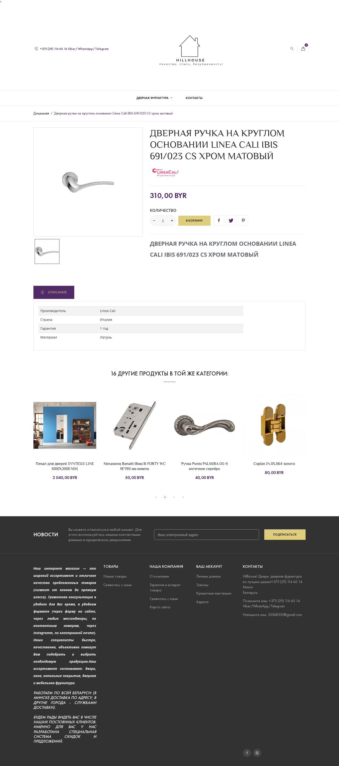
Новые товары (115, 576)
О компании (159, 576)
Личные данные (208, 576)
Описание (57, 292)
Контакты (194, 93)
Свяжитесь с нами (117, 585)
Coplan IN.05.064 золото (274, 464)
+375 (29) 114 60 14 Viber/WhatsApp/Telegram (72, 44)
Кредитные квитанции (213, 593)
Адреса (202, 601)
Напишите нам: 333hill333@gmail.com (272, 614)
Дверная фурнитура (152, 93)
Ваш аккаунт (209, 566)
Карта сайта (160, 607)
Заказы (202, 585)
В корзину (194, 221)
